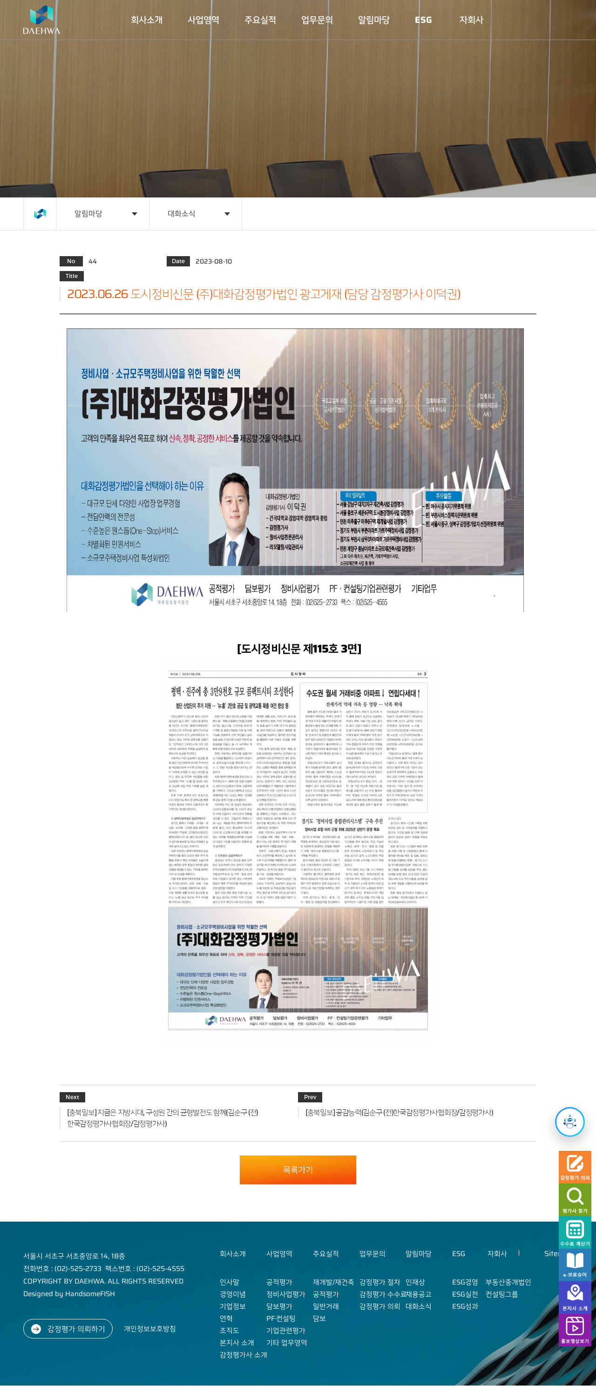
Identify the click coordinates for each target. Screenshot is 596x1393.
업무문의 (317, 19)
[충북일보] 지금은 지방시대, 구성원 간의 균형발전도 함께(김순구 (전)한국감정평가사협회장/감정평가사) (162, 1118)
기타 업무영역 (286, 1342)
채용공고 (419, 1294)
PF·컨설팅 (281, 1318)
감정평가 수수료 (383, 1294)
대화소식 (182, 213)
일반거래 (326, 1306)
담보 (319, 1318)
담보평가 (279, 1306)
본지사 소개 (237, 1342)
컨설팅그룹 (502, 1294)
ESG (423, 19)
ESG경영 (465, 1282)
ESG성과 (465, 1306)
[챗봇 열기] (570, 1122)
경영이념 (233, 1294)
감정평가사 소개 (243, 1354)
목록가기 (298, 1169)
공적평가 (279, 1282)
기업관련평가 (285, 1330)
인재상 (415, 1282)
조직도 (229, 1330)
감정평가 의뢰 (379, 1306)
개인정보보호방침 (150, 1328)
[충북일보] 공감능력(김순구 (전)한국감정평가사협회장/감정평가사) (399, 1112)
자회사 (471, 19)
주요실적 (260, 19)
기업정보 (233, 1306)
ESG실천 (465, 1294)
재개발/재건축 (333, 1282)
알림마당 (374, 19)
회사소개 (147, 19)
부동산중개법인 (508, 1282)
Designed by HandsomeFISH (69, 1293)
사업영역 (203, 19)
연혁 (226, 1318)
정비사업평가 (285, 1294)
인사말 (229, 1282)
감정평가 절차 (379, 1282)
